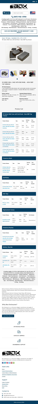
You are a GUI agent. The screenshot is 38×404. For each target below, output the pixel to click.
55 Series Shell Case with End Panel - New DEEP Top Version (8, 132)
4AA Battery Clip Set (6, 265)
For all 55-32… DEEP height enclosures (6, 220)
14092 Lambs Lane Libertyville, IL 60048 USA (12, 397)
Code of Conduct (5, 382)
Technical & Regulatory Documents (9, 374)
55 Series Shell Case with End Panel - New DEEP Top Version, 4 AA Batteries (9, 145)
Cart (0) (6, 13)
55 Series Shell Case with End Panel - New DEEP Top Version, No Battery (9, 126)
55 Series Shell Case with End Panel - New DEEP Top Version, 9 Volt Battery (9, 138)
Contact (3, 376)
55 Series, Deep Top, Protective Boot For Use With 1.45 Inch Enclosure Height (7, 169)
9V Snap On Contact (5, 256)
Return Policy (5, 385)
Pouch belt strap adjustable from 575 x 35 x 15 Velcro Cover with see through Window (8, 239)
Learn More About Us (8, 315)
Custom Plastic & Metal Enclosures (9, 372)
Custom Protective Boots (7, 371)
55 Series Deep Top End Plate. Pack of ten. (7, 187)
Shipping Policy (5, 384)
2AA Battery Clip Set (6, 261)
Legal (3, 387)
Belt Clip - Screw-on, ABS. (6, 203)
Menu (34, 1)
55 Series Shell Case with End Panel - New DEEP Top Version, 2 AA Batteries (9, 151)
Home (3, 38)
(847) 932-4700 (19, 17)
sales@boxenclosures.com (8, 395)
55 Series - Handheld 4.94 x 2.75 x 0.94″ (16, 38)
